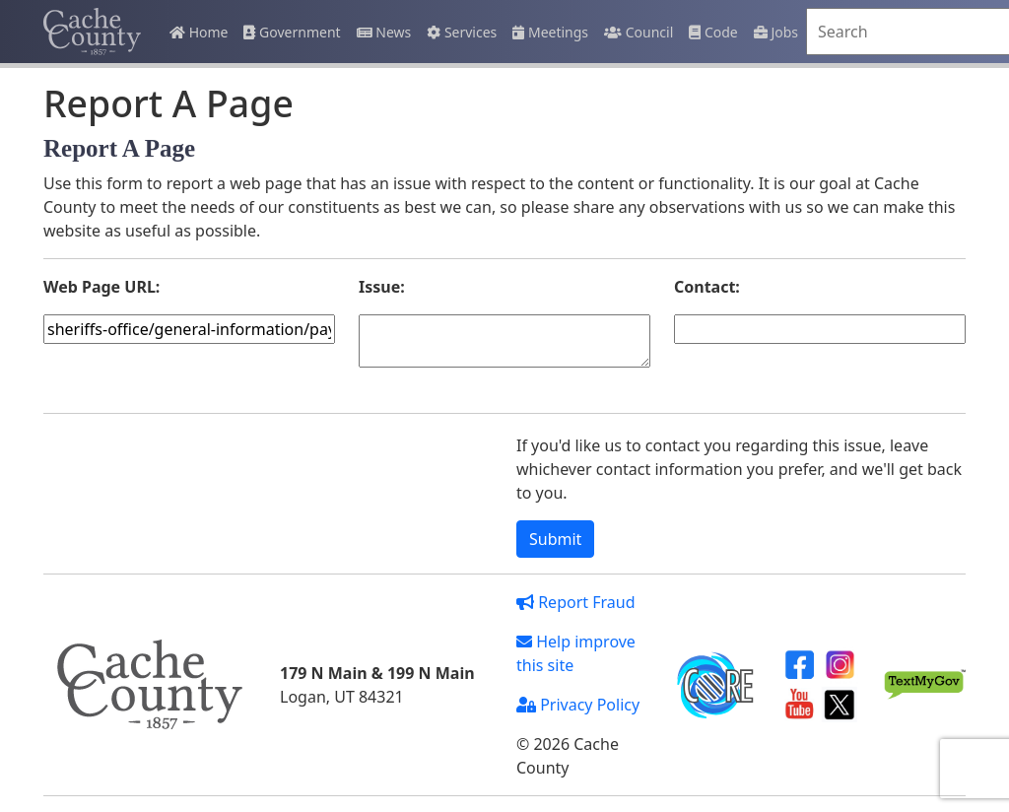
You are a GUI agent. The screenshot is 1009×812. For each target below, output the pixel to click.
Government (291, 32)
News (384, 32)
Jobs (776, 32)
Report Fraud (576, 602)
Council (638, 32)
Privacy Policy (577, 704)
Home (198, 32)
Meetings (550, 32)
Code (713, 32)
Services (462, 32)
